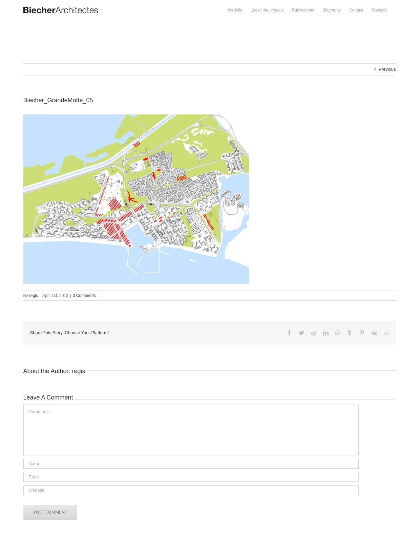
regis (33, 295)
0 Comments (84, 295)
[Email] (191, 477)
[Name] (191, 464)
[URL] (191, 490)
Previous (387, 69)
